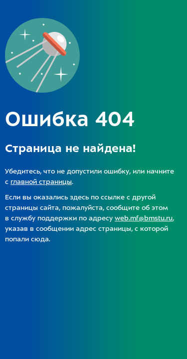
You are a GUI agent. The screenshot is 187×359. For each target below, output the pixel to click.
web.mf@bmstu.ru (144, 218)
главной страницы (41, 181)
